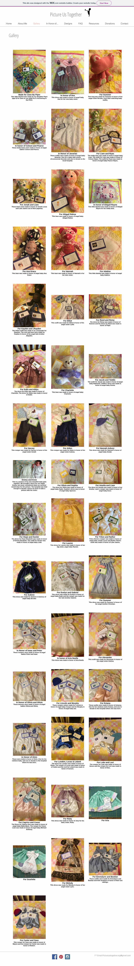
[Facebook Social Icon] (54, 956)
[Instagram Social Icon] (67, 956)
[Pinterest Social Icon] (61, 956)
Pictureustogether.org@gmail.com (116, 955)
